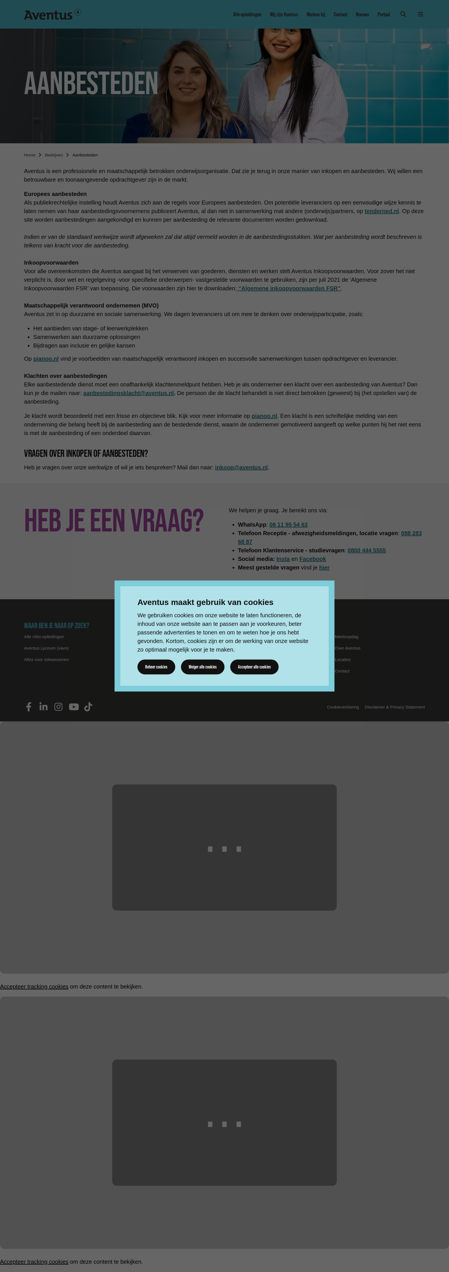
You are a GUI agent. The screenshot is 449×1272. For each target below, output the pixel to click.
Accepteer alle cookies (256, 667)
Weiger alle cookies (203, 667)
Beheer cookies (156, 667)
